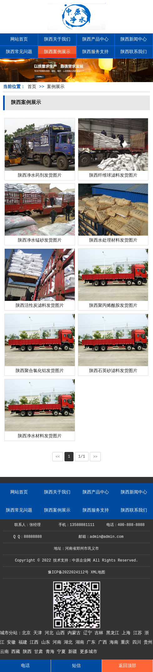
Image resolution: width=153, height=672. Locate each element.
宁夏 (62, 651)
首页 (32, 86)
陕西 (28, 651)
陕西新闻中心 (133, 39)
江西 (35, 642)
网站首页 (19, 39)
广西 (104, 642)
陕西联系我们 (133, 51)
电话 (25, 665)
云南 (5, 651)
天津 (38, 632)
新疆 (73, 651)
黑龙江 (114, 632)
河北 (50, 632)
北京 (27, 632)
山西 (61, 632)
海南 (115, 642)
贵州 (148, 642)
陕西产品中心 (95, 39)
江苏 (139, 632)
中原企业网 (81, 560)
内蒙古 (75, 632)
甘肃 (39, 651)
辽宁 (88, 632)
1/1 (81, 456)
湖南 (81, 642)
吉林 (100, 632)
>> (95, 456)
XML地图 (98, 572)
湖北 (69, 642)
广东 (92, 642)
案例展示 (55, 86)
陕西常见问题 (19, 51)
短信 (76, 665)
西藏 (17, 651)
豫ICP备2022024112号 (68, 572)
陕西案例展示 (57, 51)
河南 (58, 642)
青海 (51, 651)
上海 (127, 632)
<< (58, 456)
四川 (138, 642)
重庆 (126, 642)
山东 (47, 642)
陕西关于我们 (57, 39)
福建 (24, 642)
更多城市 (88, 651)
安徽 (12, 642)
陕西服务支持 (95, 51)
